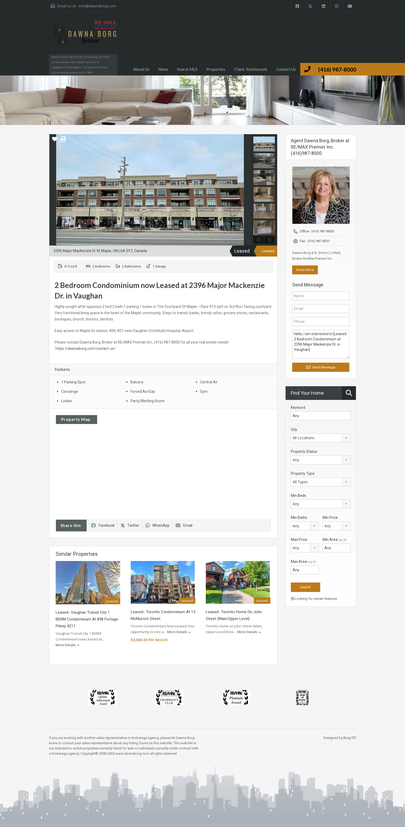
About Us (141, 69)
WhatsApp (157, 525)
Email (184, 525)
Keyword (298, 407)
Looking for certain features (314, 599)
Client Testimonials (250, 69)
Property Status (304, 451)
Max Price (299, 539)
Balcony (137, 382)
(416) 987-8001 (318, 241)
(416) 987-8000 (337, 69)
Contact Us (286, 69)
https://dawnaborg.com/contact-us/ (85, 348)
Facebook (103, 525)
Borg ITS (349, 738)
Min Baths (299, 517)
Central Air (209, 382)
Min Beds (298, 495)
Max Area (303, 561)
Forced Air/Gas (142, 391)
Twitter (130, 525)
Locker (66, 401)
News (163, 69)
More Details (67, 645)
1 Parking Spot (73, 382)
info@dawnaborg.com (97, 5)
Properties (215, 69)
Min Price (330, 517)
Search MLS (187, 69)
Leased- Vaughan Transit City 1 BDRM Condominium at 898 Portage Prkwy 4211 (87, 619)
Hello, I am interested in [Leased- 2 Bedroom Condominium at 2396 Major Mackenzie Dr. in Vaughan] (320, 344)
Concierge (69, 391)
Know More (305, 270)
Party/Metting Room (147, 401)
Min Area (334, 539)
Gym (204, 391)
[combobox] (321, 437)
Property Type (302, 473)
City (294, 429)
